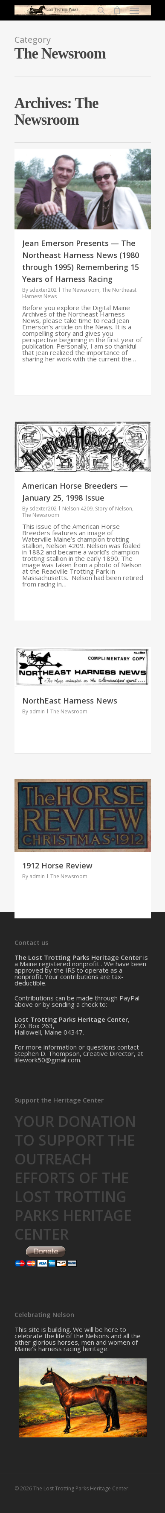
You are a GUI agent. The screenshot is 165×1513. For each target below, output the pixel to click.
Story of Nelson (113, 508)
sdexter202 (43, 289)
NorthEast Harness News (69, 700)
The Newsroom (80, 289)
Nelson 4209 (77, 508)
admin (37, 711)
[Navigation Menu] (134, 10)
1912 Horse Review (57, 865)
